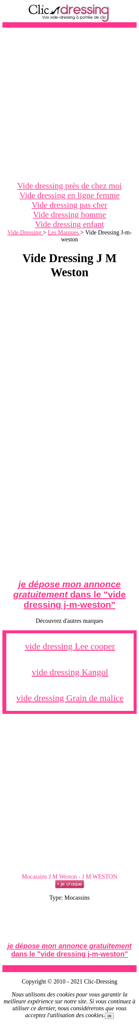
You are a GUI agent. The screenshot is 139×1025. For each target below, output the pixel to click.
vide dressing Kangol (70, 672)
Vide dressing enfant (69, 224)
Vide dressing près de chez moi (69, 185)
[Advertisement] (69, 104)
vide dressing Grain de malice (69, 698)
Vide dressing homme (69, 214)
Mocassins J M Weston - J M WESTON (69, 876)
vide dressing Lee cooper (70, 646)
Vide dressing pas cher (70, 205)
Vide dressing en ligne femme (69, 195)
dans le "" (69, 594)
